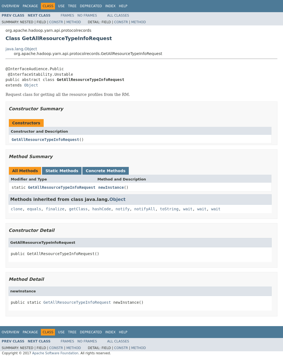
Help (123, 6)
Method (73, 22)
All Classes (118, 15)
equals (34, 209)
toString (169, 209)
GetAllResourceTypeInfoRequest (45, 139)
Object (31, 85)
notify (123, 209)
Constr (56, 22)
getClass (78, 209)
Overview (10, 6)
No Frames (87, 15)
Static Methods (61, 171)
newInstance (111, 187)
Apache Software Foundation (55, 353)
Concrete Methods (105, 171)
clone (16, 209)
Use (61, 6)
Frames (67, 15)
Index (110, 6)
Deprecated (91, 6)
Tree (72, 6)
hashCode (101, 209)
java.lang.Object (21, 49)
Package (30, 6)
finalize (55, 209)
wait (188, 209)
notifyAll (144, 209)
